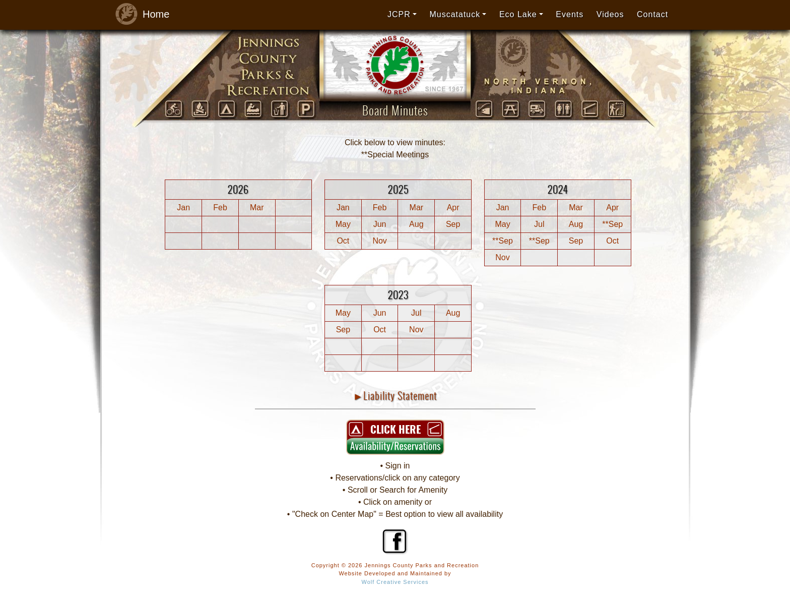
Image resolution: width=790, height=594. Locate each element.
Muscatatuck (454, 14)
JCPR (399, 14)
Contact (652, 14)
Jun (379, 224)
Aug (416, 224)
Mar (257, 207)
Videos (610, 14)
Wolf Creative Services (394, 582)
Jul (539, 224)
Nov (379, 240)
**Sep (612, 224)
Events (569, 14)
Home (139, 14)
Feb (220, 207)
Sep (453, 224)
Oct (343, 240)
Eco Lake (518, 14)
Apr (453, 207)
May (343, 224)
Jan (183, 207)
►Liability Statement (395, 395)
